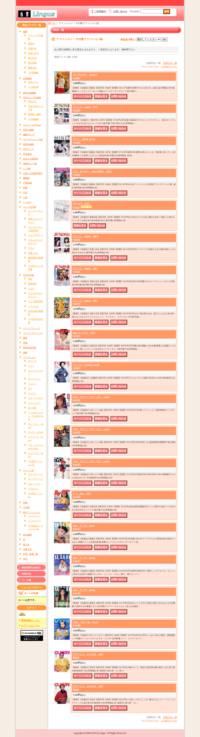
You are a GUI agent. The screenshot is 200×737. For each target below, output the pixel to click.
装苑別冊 (32, 283)
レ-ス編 (26, 168)
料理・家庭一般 (30, 554)
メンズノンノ (34, 516)
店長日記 (26, 573)
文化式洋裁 (28, 275)
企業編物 (27, 78)
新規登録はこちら (30, 620)
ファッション (29, 357)
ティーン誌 (28, 470)
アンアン (32, 393)
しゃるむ (27, 202)
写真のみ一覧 (170, 63)
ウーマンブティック (32, 333)
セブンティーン (35, 474)
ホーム (51, 23)
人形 (25, 197)
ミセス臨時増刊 (35, 301)
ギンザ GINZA (35, 432)
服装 (25, 338)
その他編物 (33, 72)
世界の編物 (28, 130)
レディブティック (31, 328)
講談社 (31, 43)
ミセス (31, 288)
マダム (31, 248)
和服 (25, 502)
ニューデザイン (35, 235)
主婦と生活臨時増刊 (32, 173)
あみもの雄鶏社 (30, 158)
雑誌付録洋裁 (29, 347)
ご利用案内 (100, 11)
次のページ (170, 66)
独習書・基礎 (34, 114)
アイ (30, 388)
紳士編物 (27, 535)
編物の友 (32, 67)
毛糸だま (32, 101)
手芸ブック (28, 149)
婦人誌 (26, 544)
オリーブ (32, 361)
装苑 (30, 279)
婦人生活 (32, 58)
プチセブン (33, 488)
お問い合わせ (120, 11)
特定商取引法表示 (31, 567)
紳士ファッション (31, 512)
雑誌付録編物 (29, 93)
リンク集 (26, 580)
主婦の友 (32, 48)
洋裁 (25, 343)
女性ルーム (33, 82)
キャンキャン (34, 379)
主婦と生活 (33, 53)
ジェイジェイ (34, 403)
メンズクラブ (34, 521)
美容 (25, 559)
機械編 (26, 178)
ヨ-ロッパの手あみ (32, 125)
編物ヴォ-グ (29, 134)
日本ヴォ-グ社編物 (32, 97)
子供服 (26, 507)
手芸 (25, 192)
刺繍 (25, 188)
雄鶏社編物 (28, 144)
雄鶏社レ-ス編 (30, 163)
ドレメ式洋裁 (29, 207)
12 (162, 66)
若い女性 (32, 408)
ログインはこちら (30, 625)
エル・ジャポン (35, 398)
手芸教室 (27, 154)
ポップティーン (35, 479)
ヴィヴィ (32, 383)
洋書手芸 (27, 549)
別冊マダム (33, 253)
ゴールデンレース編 (32, 139)
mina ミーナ (34, 484)
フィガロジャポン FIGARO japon (35, 415)
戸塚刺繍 (27, 183)
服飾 (25, 352)
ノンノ (31, 366)
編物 (25, 31)
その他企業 (33, 87)
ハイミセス (33, 306)
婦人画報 (32, 63)
